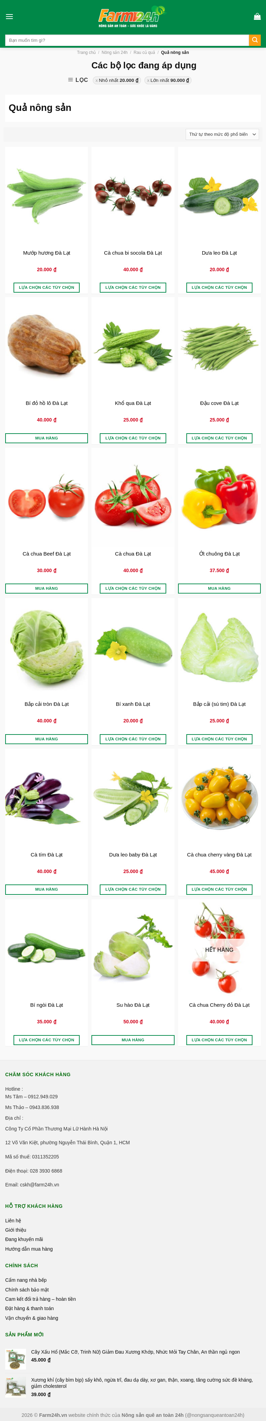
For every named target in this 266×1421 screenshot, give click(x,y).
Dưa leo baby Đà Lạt (133, 855)
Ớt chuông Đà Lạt (219, 554)
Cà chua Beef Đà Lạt (47, 554)
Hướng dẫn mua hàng (29, 1249)
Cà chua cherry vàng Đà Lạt (219, 855)
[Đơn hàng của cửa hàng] (222, 134)
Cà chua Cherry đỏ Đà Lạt (219, 1005)
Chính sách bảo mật (27, 1289)
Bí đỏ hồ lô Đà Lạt (47, 403)
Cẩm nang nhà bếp (26, 1280)
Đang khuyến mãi (24, 1239)
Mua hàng (46, 438)
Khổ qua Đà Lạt (133, 403)
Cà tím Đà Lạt (47, 855)
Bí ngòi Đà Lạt (46, 1005)
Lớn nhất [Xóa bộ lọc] (170, 80)
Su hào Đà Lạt (133, 1005)
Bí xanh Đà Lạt (133, 704)
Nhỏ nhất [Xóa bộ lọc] (118, 80)
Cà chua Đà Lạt (133, 554)
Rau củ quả (144, 52)
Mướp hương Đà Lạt (46, 253)
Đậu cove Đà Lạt (219, 403)
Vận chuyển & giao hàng (31, 1318)
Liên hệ (13, 1220)
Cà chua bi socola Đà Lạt (133, 253)
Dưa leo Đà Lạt (219, 253)
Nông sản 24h (114, 52)
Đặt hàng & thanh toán (29, 1308)
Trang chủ (86, 52)
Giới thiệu (15, 1230)
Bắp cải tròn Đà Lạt (47, 704)
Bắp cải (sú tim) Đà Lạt (219, 704)
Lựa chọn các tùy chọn (46, 287)
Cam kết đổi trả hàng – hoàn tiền (40, 1299)
